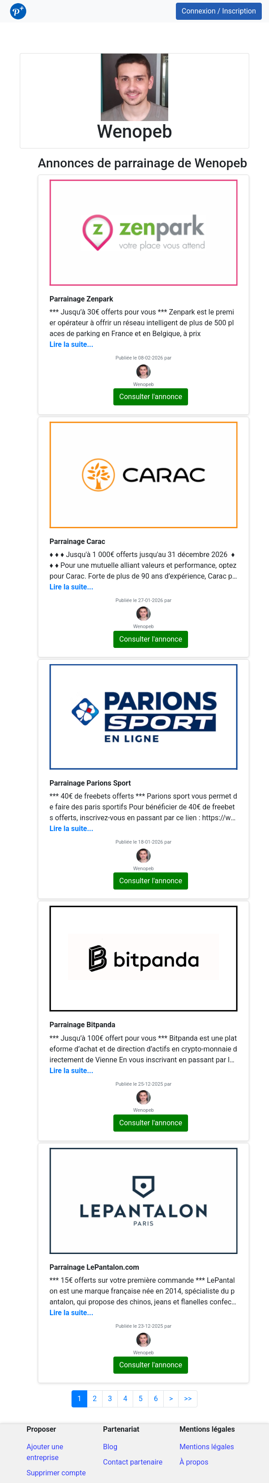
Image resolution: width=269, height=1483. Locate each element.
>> (188, 1398)
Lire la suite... (71, 344)
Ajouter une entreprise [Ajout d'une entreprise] (45, 1452)
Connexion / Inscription (219, 11)
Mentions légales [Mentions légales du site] (206, 1447)
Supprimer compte (56, 1473)
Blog (110, 1447)
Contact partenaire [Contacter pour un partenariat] (132, 1462)
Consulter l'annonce (150, 396)
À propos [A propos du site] (193, 1462)
